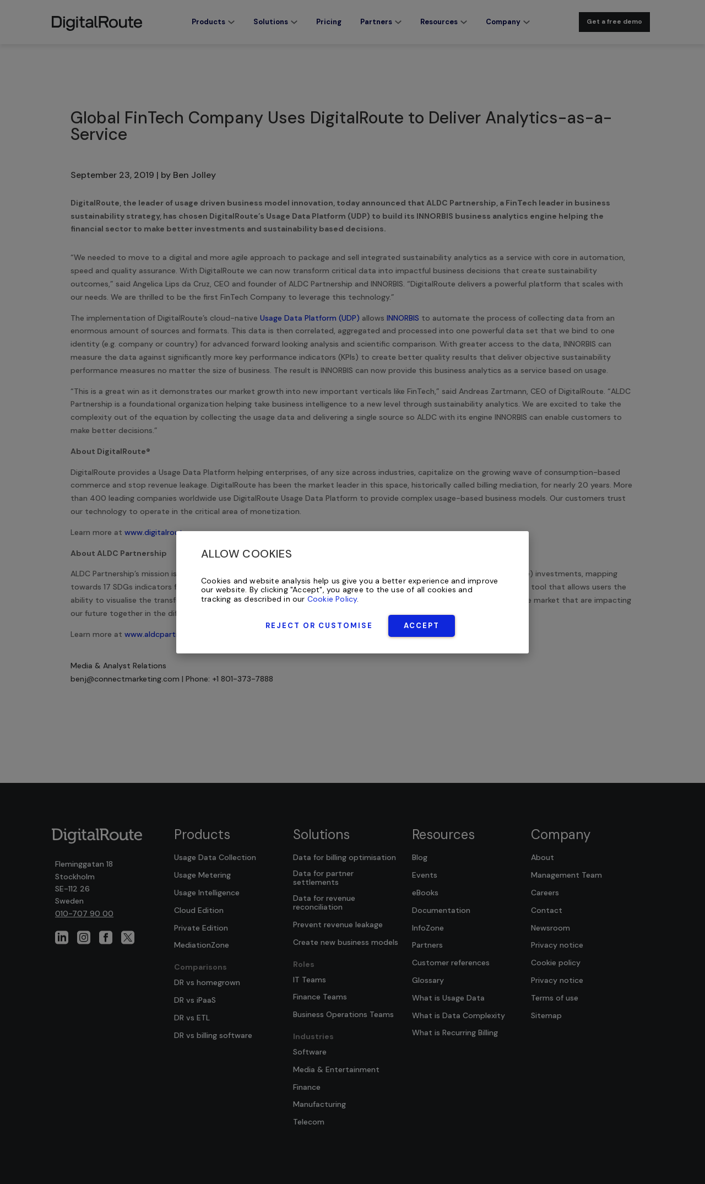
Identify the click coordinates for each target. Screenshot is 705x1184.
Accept (422, 625)
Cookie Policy (332, 599)
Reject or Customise (319, 625)
